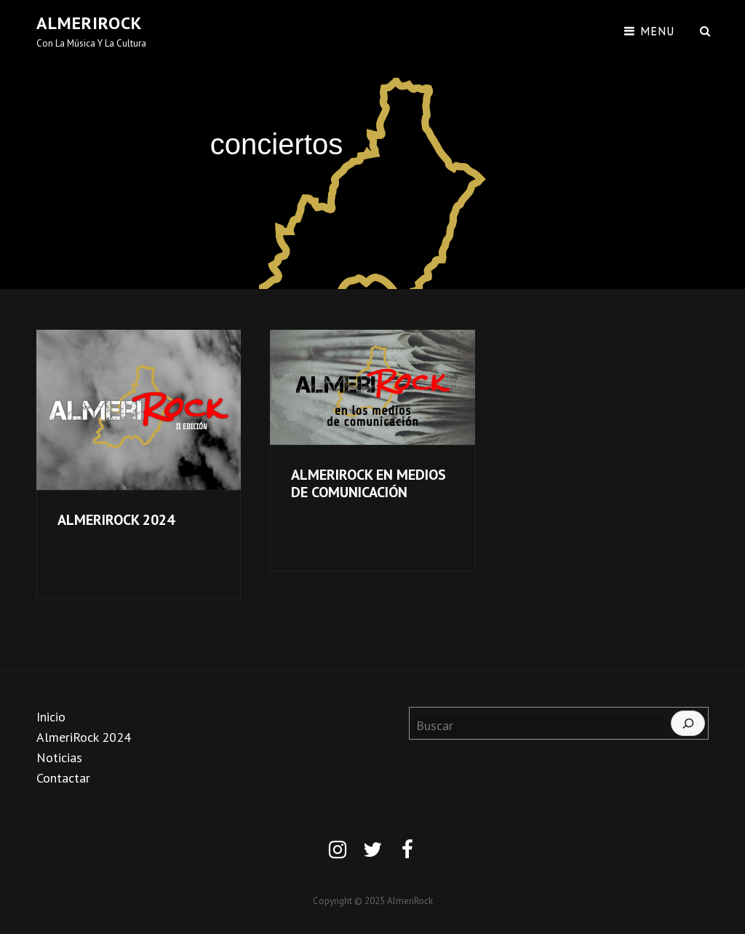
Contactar (63, 777)
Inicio (50, 716)
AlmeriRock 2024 (83, 737)
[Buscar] (688, 723)
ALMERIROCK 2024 (116, 519)
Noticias (59, 757)
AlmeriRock (89, 23)
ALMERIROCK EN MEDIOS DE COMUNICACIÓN (368, 483)
